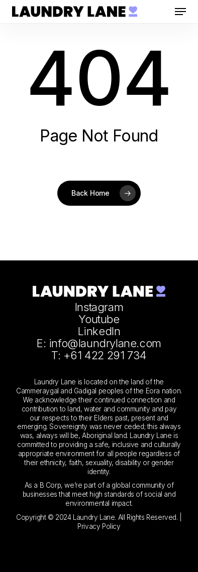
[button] (180, 12)
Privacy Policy (98, 526)
